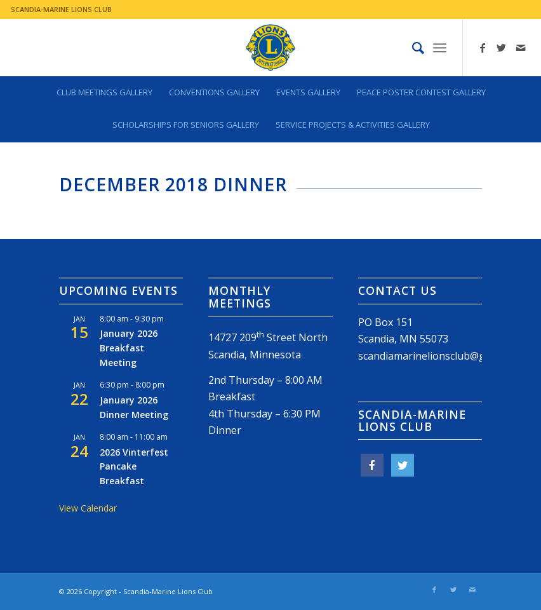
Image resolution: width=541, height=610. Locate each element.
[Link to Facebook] (482, 47)
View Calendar (88, 508)
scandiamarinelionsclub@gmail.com (442, 356)
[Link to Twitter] (501, 47)
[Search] (411, 47)
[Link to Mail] (520, 47)
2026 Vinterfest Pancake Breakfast (134, 466)
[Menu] (439, 47)
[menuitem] (411, 47)
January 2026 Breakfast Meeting (128, 347)
